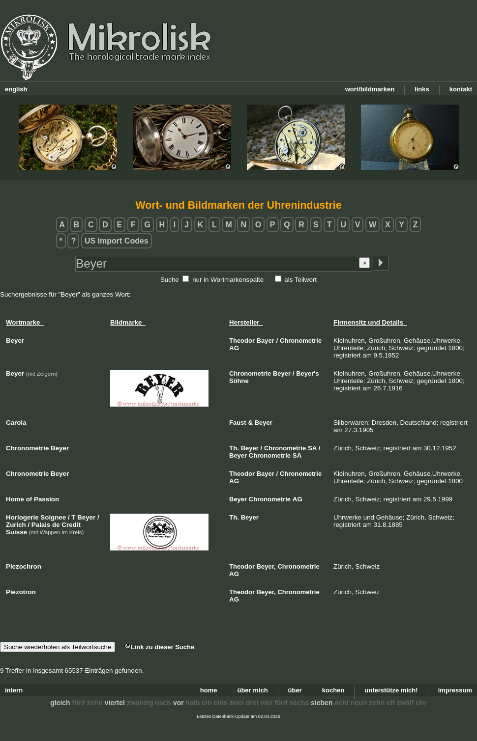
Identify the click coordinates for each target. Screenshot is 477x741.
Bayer (265, 340)
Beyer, (266, 566)
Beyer (282, 373)
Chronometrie (301, 340)
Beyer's (307, 373)
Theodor (242, 340)
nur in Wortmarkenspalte (228, 279)
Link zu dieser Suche (159, 647)
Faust (237, 422)
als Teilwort (300, 279)
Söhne (239, 380)
